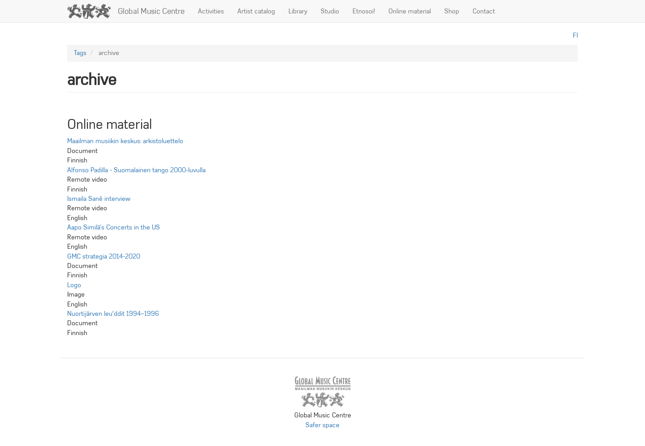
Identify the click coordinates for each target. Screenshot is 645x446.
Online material (409, 11)
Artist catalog (256, 11)
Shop (451, 11)
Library (297, 11)
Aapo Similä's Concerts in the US (113, 227)
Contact (484, 11)
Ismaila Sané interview (98, 199)
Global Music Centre (151, 11)
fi (575, 35)
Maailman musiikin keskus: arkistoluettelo (125, 141)
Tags (80, 53)
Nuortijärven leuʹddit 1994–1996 (113, 314)
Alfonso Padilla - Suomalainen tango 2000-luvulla (136, 170)
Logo (74, 285)
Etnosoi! (364, 11)
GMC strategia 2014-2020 (103, 256)
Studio (330, 11)
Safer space (322, 425)
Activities (211, 11)
